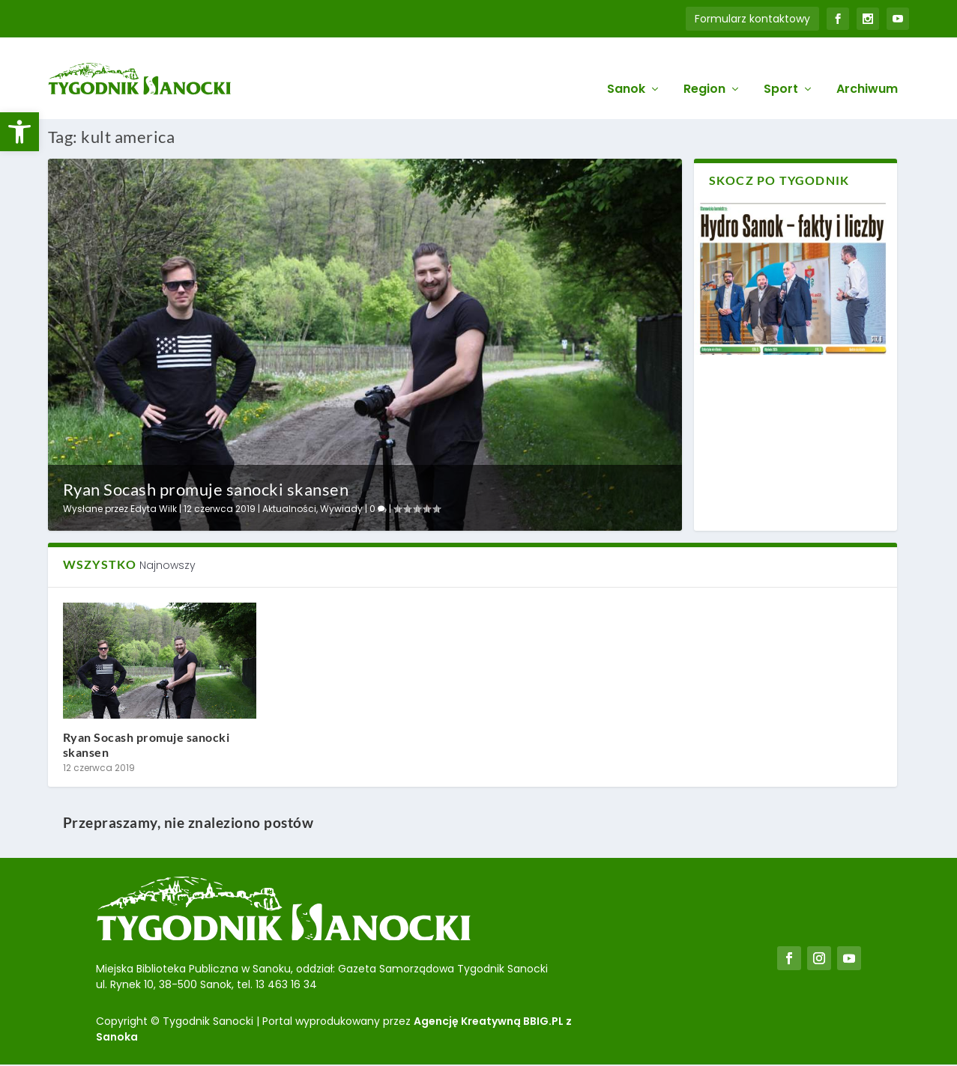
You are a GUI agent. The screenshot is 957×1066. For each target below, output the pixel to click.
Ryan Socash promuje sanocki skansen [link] (206, 488)
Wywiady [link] (341, 508)
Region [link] (704, 68)
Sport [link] (781, 68)
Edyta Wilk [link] (153, 508)
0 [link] (378, 508)
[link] (19, 131)
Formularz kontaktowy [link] (752, 18)
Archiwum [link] (867, 68)
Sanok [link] (626, 68)
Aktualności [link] (289, 508)
